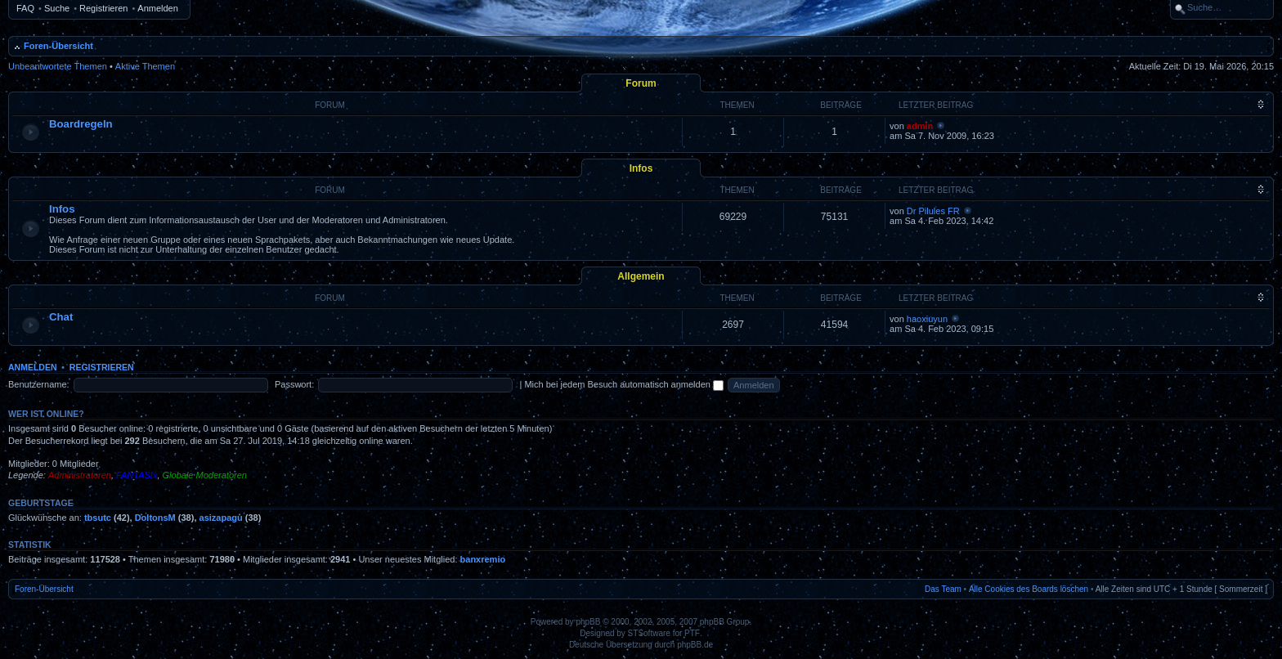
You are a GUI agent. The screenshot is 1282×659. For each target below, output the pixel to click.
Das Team (943, 589)
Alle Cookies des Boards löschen (1028, 589)
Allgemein (640, 276)
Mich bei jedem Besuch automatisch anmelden (624, 384)
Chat (61, 317)
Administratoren (79, 475)
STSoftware (649, 633)
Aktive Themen (145, 66)
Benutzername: (38, 384)
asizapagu (221, 517)
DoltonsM (155, 517)
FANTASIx (136, 475)
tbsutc (97, 517)
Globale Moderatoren (205, 475)
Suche (56, 8)
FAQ (25, 8)
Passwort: (294, 384)
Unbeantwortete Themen (57, 66)
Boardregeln (81, 124)
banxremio (483, 559)
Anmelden (157, 8)
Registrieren (103, 8)
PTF (692, 633)
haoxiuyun (927, 319)
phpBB (588, 621)
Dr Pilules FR (933, 211)
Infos (641, 168)
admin (920, 126)
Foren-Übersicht (58, 46)
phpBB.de (695, 644)
